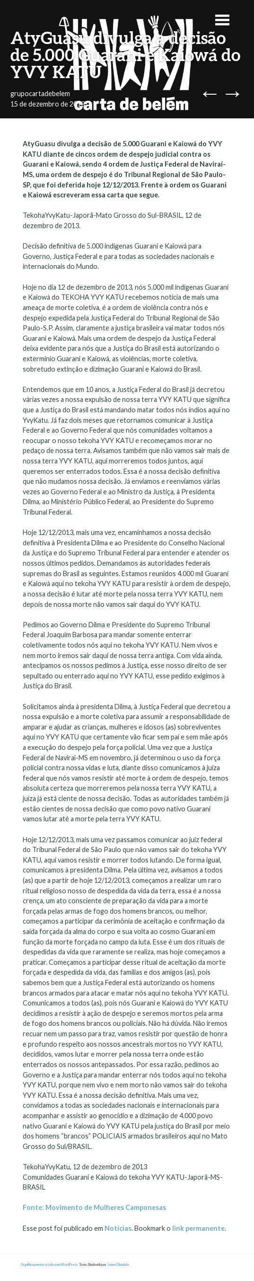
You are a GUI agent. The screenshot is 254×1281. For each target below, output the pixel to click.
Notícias (118, 1228)
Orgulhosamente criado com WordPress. (50, 1265)
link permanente (198, 1228)
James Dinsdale (118, 1265)
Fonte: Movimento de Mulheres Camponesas (95, 1207)
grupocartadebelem (40, 93)
